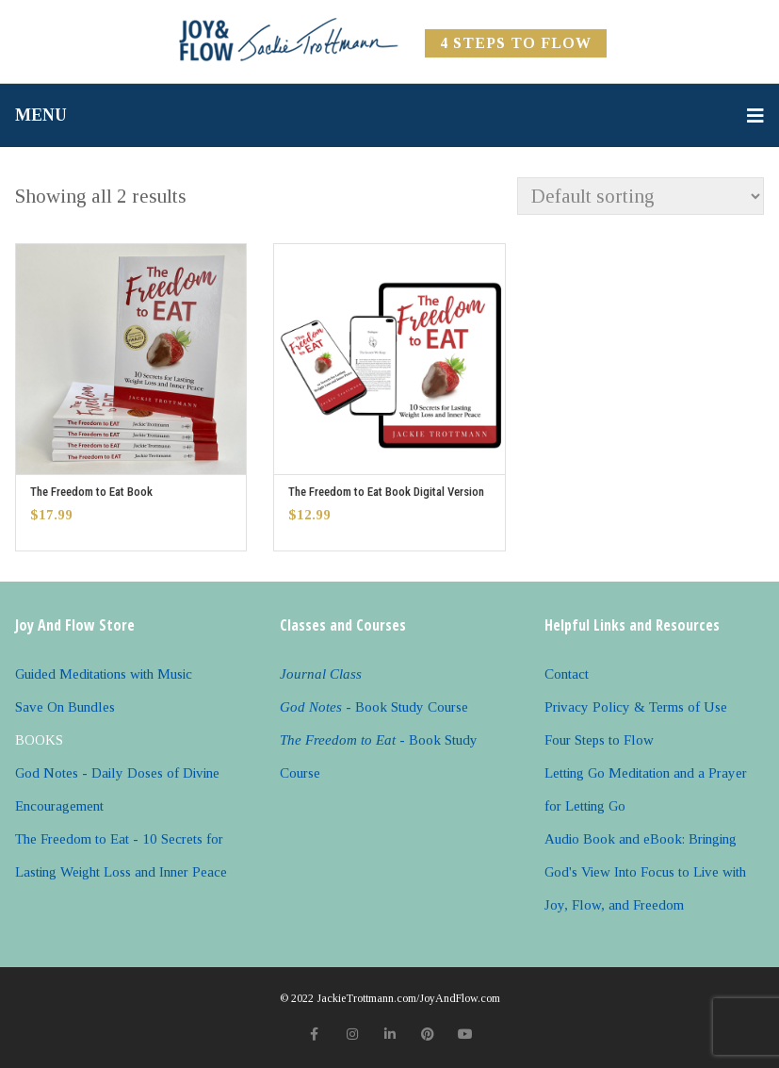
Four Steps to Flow (599, 740)
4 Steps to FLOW (516, 43)
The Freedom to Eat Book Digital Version (386, 492)
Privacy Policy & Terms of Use (635, 707)
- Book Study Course (374, 707)
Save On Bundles (65, 707)
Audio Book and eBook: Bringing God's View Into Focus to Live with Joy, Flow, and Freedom (645, 871)
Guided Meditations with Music (103, 674)
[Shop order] (640, 196)
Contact (566, 674)
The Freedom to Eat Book (91, 492)
